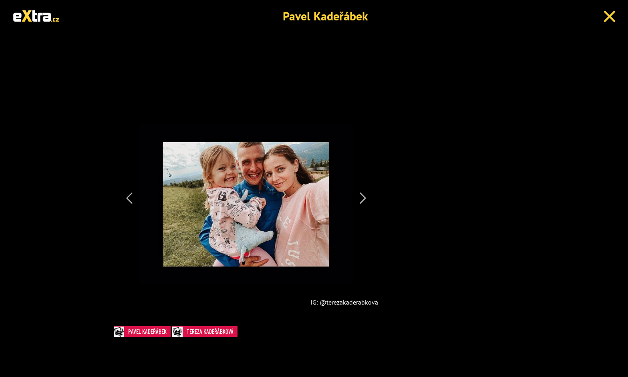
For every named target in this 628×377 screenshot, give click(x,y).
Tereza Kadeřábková (204, 331)
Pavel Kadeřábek (325, 16)
